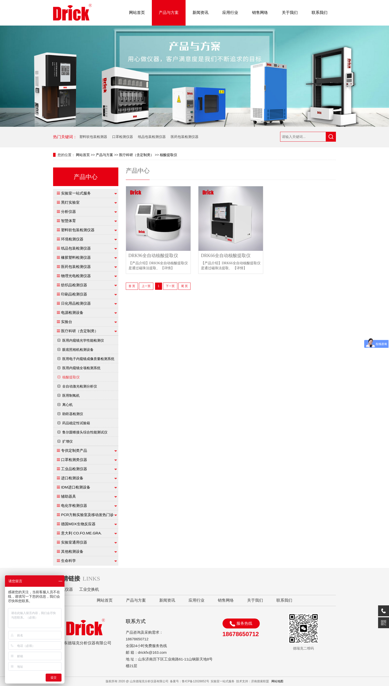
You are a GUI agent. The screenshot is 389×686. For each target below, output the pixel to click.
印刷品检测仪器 (74, 294)
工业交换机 (89, 589)
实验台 (66, 322)
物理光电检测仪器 (76, 276)
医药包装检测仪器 (184, 137)
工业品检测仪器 (74, 469)
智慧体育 (68, 221)
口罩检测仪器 (122, 137)
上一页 (146, 286)
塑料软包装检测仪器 (78, 230)
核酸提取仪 (168, 155)
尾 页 (184, 286)
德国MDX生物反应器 (78, 524)
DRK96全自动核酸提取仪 (153, 255)
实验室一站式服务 (76, 193)
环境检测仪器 (72, 239)
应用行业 (230, 12)
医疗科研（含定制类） (136, 155)
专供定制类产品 (74, 450)
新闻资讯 (200, 12)
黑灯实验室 (70, 202)
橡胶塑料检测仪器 (76, 257)
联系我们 (319, 12)
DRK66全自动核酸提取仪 (226, 255)
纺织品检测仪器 (74, 285)
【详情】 (167, 268)
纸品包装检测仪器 (152, 137)
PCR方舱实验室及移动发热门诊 (87, 515)
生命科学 (68, 560)
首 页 (132, 286)
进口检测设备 (72, 478)
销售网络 (260, 12)
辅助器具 (68, 496)
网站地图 (277, 681)
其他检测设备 (72, 551)
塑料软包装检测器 (93, 137)
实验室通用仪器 (74, 542)
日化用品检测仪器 (76, 303)
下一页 (170, 286)
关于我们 (290, 12)
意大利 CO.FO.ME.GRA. (81, 533)
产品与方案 (169, 12)
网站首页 (137, 12)
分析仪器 (68, 211)
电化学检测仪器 (74, 505)
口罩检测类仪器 (74, 459)
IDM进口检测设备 (75, 487)
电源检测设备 (72, 312)
